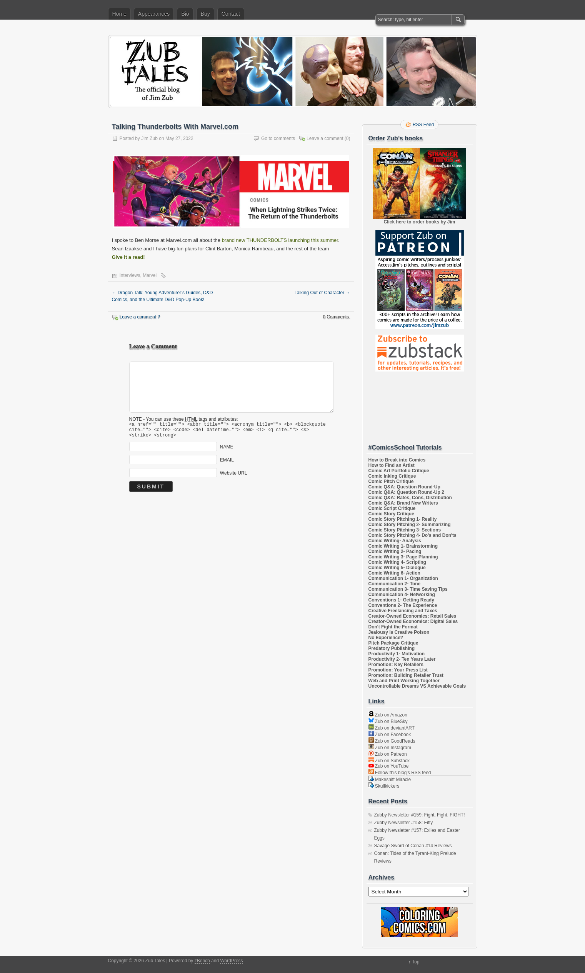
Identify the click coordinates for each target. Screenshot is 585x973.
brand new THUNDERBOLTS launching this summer (280, 240)
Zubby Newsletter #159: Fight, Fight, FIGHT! (419, 815)
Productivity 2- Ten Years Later (402, 659)
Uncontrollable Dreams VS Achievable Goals (417, 686)
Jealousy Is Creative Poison (399, 632)
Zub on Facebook (389, 734)
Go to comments (278, 138)
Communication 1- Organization (403, 578)
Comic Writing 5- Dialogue (397, 567)
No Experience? (385, 637)
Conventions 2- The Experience (402, 605)
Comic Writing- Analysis (394, 540)
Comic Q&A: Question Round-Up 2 (406, 492)
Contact (231, 14)
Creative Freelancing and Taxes (402, 610)
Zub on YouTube (388, 766)
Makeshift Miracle (389, 779)
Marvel (150, 275)
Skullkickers (384, 786)
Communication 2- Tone (394, 583)
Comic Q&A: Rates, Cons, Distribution (410, 497)
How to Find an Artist (391, 465)
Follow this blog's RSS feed (399, 772)
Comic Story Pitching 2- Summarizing (409, 524)
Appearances (154, 14)
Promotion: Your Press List (398, 670)
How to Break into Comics (397, 460)
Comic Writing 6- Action (394, 573)
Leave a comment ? (140, 317)
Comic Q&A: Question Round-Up (404, 487)
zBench (202, 960)
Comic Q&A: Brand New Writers (403, 503)
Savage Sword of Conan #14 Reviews (413, 845)
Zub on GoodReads (391, 741)
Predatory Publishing (391, 648)
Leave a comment (325, 138)
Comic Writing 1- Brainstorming (403, 546)
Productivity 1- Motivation (396, 653)
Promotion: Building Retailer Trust (405, 675)
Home (119, 14)
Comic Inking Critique (392, 476)
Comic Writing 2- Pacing (395, 551)
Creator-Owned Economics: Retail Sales (412, 616)
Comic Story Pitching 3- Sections (404, 530)
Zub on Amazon (387, 715)
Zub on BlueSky (388, 721)
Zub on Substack (389, 760)
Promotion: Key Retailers (395, 664)
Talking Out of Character (322, 292)
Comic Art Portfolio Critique (398, 470)
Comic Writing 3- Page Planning (403, 557)
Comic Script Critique (392, 508)
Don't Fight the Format (393, 627)
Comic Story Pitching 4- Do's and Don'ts (412, 535)
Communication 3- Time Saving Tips (408, 589)
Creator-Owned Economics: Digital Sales (413, 621)
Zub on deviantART (391, 728)
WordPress (231, 960)
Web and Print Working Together (404, 680)
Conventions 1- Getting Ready (401, 600)
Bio (185, 14)
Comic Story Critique (391, 513)
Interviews (130, 275)
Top (415, 962)
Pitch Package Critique (393, 643)
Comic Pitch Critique (391, 481)
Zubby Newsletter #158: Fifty (403, 822)
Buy (205, 14)
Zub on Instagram (389, 747)
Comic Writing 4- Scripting (397, 562)
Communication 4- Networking (401, 594)
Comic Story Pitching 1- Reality (402, 519)
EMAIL (227, 463)
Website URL (233, 476)
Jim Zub (149, 138)
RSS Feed (423, 124)
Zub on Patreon (387, 754)
